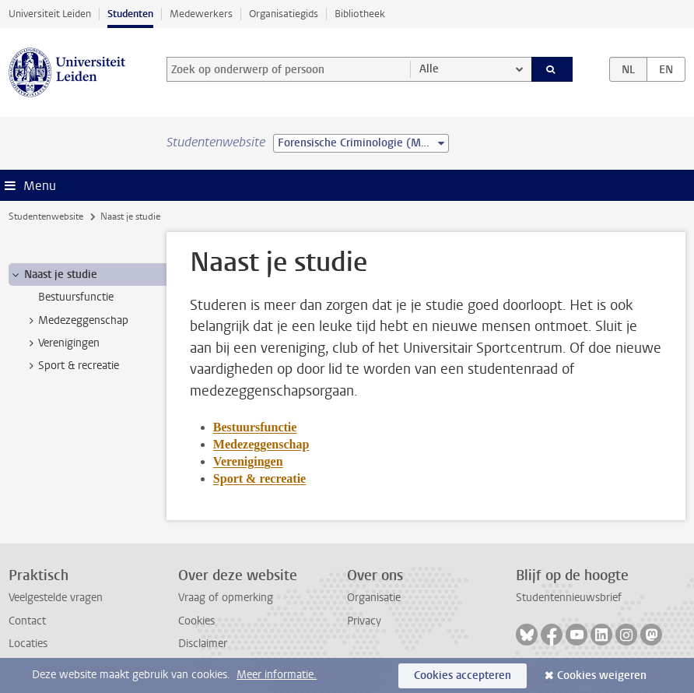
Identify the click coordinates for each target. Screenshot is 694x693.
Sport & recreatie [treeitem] (71, 366)
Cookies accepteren (462, 675)
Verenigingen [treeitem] (61, 343)
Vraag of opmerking (225, 597)
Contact (27, 621)
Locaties (28, 643)
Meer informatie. (277, 674)
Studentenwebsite (46, 216)
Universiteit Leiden (50, 13)
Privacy (364, 621)
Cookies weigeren (602, 675)
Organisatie (374, 597)
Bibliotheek (360, 13)
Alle (429, 69)
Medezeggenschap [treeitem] (75, 321)
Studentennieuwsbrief (569, 597)
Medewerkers (201, 13)
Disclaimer (202, 643)
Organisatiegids (283, 13)
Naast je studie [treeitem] (53, 275)
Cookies (196, 621)
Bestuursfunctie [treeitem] (76, 297)
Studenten (130, 13)
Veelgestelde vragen (56, 597)
